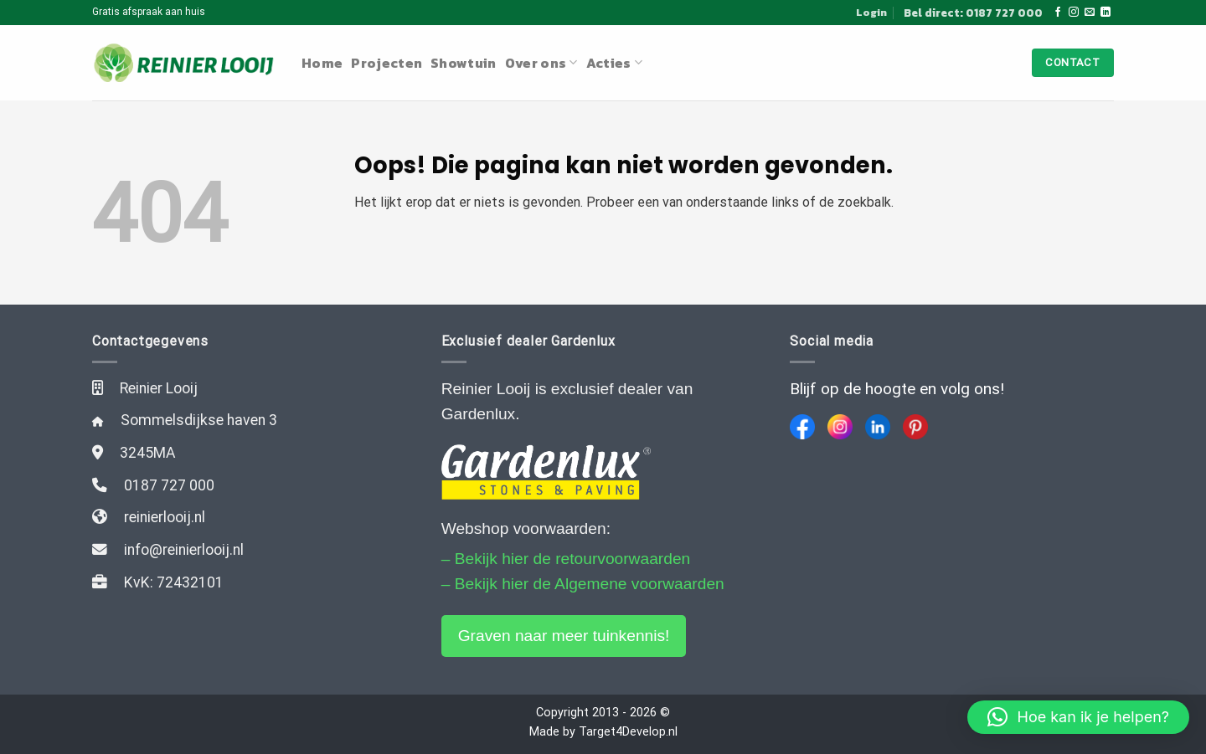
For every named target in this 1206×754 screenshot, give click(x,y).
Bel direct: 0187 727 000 (973, 12)
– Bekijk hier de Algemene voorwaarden (582, 583)
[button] (1078, 717)
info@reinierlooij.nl (184, 549)
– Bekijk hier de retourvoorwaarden (566, 558)
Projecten (386, 63)
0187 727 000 (169, 485)
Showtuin (463, 63)
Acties (614, 63)
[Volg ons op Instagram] (1074, 12)
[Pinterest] (915, 426)
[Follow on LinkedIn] (1105, 12)
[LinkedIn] (877, 426)
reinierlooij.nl (164, 517)
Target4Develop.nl (628, 732)
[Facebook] (802, 426)
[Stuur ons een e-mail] (1090, 12)
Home (322, 63)
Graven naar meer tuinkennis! (564, 635)
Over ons (541, 63)
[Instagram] (840, 426)
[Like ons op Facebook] (1058, 12)
